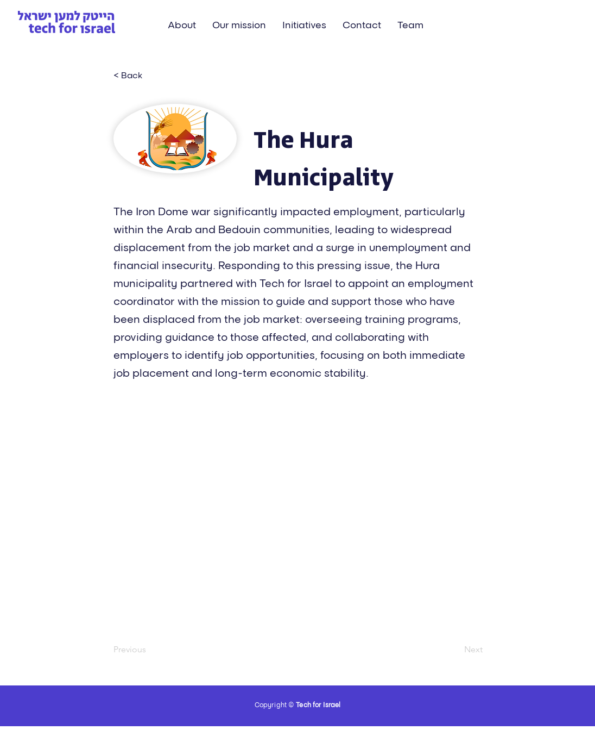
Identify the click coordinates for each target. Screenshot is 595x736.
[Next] (455, 649)
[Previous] (149, 649)
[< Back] (149, 75)
